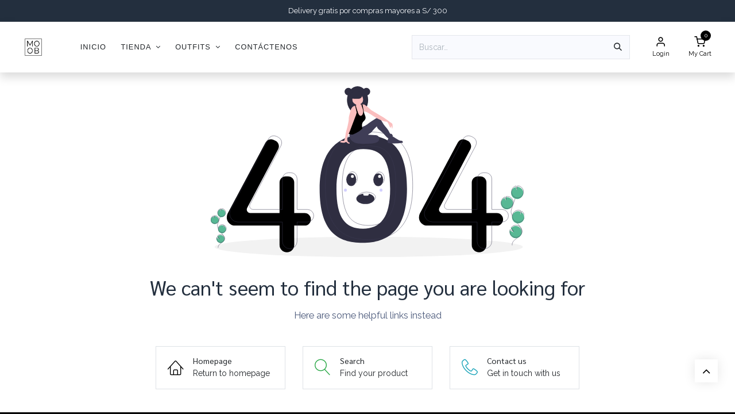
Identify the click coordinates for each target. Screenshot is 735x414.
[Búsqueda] (617, 47)
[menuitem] (93, 47)
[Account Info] (661, 47)
